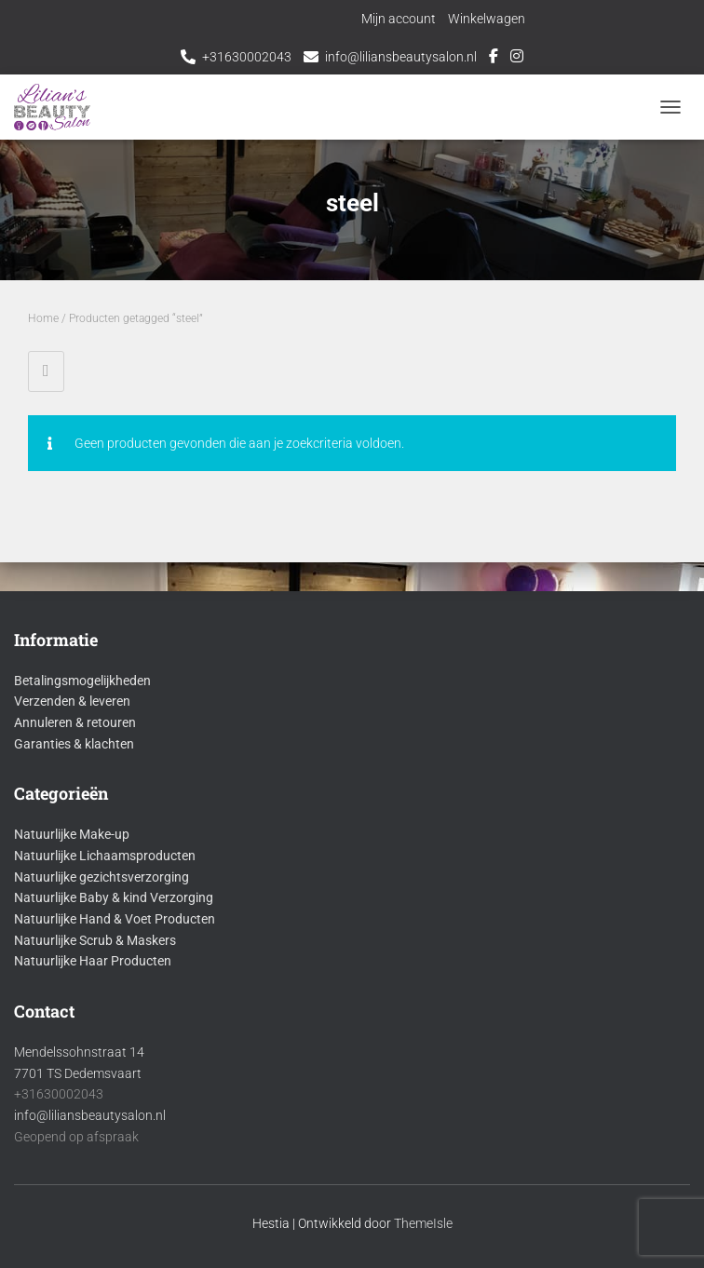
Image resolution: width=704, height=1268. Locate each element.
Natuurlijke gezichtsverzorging (101, 877)
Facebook (493, 58)
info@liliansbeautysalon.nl (401, 56)
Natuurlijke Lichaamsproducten (105, 855)
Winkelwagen (486, 18)
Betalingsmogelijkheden (82, 680)
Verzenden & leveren (72, 701)
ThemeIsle (423, 1223)
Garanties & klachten (74, 743)
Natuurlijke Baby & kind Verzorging (113, 897)
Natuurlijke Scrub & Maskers (95, 940)
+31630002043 (246, 56)
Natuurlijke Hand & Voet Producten (114, 918)
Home (43, 318)
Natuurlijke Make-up (71, 834)
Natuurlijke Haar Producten (92, 960)
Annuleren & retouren (75, 722)
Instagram (516, 58)
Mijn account (398, 18)
